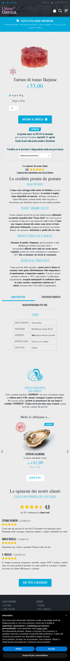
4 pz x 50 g (17, 95)
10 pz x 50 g (18, 100)
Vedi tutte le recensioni (35, 582)
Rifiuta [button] (19, 649)
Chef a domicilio (43, 609)
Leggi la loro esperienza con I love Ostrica (35, 172)
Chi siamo (6, 605)
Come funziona (8, 609)
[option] (35, 336)
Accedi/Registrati (59, 3)
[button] (66, 615)
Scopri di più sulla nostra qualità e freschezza (35, 141)
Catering (40, 605)
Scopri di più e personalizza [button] (35, 655)
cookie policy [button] (41, 628)
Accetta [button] (51, 649)
